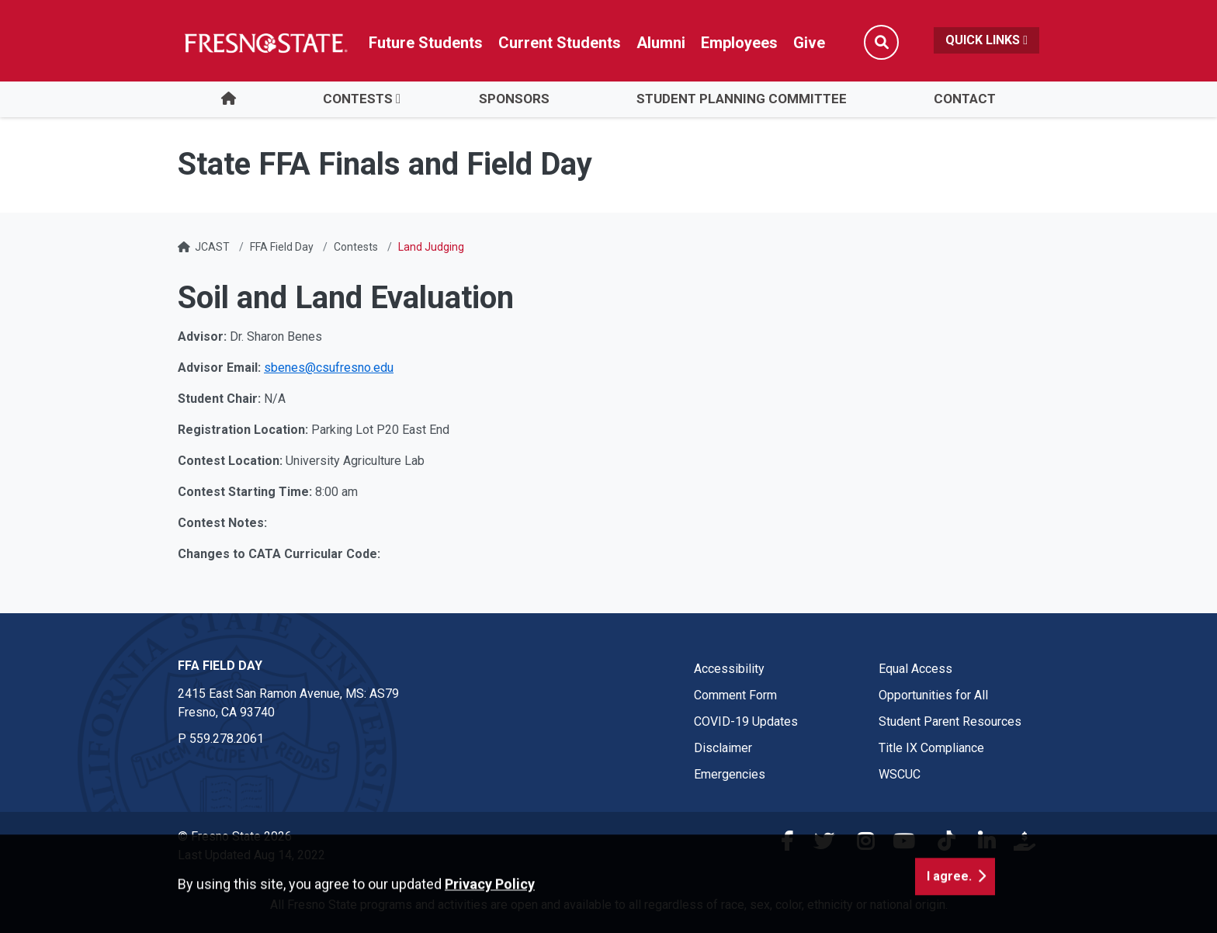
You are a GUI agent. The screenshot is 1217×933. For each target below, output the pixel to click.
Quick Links (986, 40)
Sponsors (514, 98)
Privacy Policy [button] (490, 918)
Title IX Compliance (931, 748)
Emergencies (729, 774)
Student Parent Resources (950, 721)
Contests (358, 98)
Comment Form (735, 695)
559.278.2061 (226, 738)
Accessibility (729, 668)
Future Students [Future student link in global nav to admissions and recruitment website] (426, 42)
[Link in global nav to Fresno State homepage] (265, 42)
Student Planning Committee (741, 98)
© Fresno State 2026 (235, 836)
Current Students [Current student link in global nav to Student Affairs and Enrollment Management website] (559, 42)
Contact (965, 98)
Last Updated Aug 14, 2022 (251, 855)
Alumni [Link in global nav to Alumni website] (660, 42)
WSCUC (900, 774)
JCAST (212, 247)
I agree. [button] (949, 911)
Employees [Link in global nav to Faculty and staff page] (739, 42)
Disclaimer (723, 748)
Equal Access (915, 668)
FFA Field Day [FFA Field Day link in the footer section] (220, 665)
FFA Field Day (282, 247)
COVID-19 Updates (746, 721)
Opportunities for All (933, 695)
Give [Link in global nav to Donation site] (809, 42)
